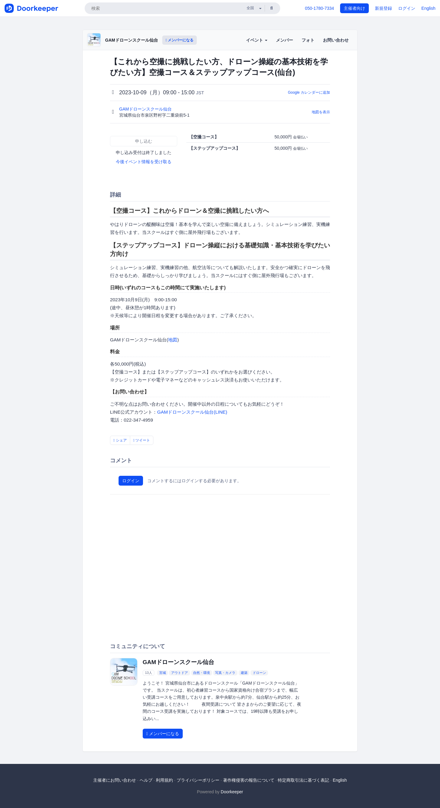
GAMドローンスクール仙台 (131, 40)
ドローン (259, 673)
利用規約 (164, 780)
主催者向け (354, 8)
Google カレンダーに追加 (309, 92)
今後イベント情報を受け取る (143, 161)
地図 (172, 339)
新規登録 (383, 8)
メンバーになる (180, 40)
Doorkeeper (232, 791)
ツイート (141, 440)
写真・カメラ (225, 673)
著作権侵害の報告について (248, 780)
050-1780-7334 (319, 8)
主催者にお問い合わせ (114, 780)
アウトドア (179, 673)
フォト (308, 40)
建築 (244, 673)
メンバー (284, 40)
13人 (148, 673)
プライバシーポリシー (198, 780)
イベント (256, 40)
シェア (120, 440)
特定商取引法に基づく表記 (303, 780)
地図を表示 (321, 112)
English (428, 8)
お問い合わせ (336, 40)
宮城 (162, 673)
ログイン (406, 8)
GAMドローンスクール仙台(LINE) (192, 412)
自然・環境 (201, 673)
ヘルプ (146, 780)
